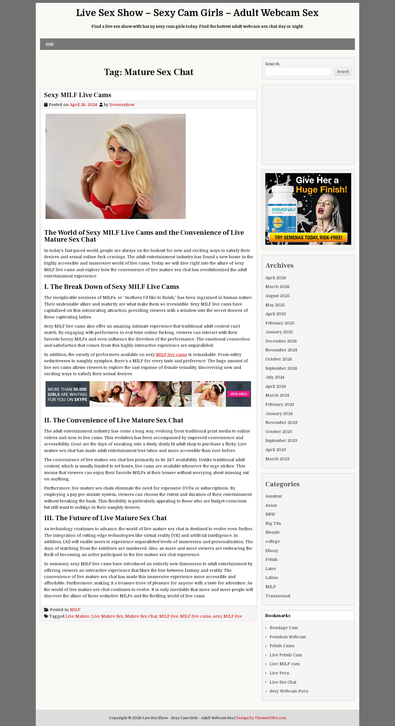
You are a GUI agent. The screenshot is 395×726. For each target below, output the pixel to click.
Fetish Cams (282, 645)
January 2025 (279, 332)
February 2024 (279, 404)
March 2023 (277, 459)
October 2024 (278, 359)
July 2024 (274, 377)
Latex (270, 568)
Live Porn (279, 673)
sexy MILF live (227, 616)
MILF (75, 609)
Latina (271, 577)
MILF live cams (171, 354)
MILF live (168, 616)
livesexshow (122, 104)
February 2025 (279, 323)
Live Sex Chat (283, 682)
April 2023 (275, 449)
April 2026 (275, 277)
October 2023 (278, 431)
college (272, 541)
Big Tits (273, 523)
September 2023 (281, 440)
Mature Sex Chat (141, 616)
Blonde (272, 532)
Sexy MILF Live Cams (77, 95)
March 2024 (277, 395)
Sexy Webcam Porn (289, 691)
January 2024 (279, 413)
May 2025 (275, 305)
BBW (270, 514)
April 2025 (275, 314)
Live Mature (77, 616)
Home (50, 44)
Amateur (273, 496)
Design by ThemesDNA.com (261, 718)
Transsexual (277, 596)
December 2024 (281, 341)
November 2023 (281, 422)
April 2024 (275, 386)
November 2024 (281, 350)
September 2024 (281, 368)
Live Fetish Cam (286, 655)
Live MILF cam (285, 664)
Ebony (271, 550)
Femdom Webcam (288, 637)
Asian (271, 505)
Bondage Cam (284, 627)
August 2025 (277, 295)
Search (272, 64)
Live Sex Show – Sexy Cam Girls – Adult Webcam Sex (197, 13)
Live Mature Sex (107, 616)
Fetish (271, 559)
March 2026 (277, 286)
